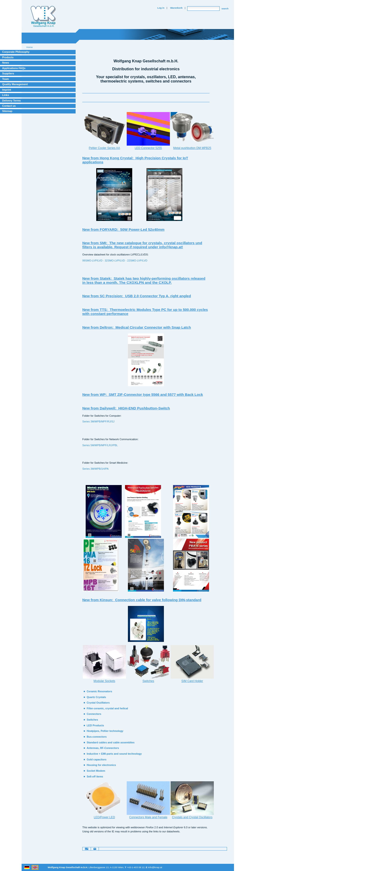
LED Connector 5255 (148, 148)
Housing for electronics (101, 765)
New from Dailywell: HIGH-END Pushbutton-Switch (126, 408)
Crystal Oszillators (98, 702)
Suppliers (8, 73)
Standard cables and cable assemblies (110, 742)
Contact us (9, 105)
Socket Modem (96, 770)
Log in (160, 7)
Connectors (94, 713)
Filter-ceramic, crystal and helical (107, 708)
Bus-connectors (97, 736)
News (5, 62)
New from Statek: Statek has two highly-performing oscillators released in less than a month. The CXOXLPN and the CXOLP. (143, 280)
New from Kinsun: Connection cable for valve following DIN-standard (141, 600)
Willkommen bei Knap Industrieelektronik (43, 16)
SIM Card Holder (192, 681)
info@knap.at (155, 867)
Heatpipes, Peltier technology (105, 730)
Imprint (6, 89)
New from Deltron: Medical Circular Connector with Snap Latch (136, 327)
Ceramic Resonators (99, 691)
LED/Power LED (104, 817)
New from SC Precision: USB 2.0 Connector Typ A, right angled (136, 296)
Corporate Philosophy (16, 51)
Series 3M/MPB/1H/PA (95, 468)
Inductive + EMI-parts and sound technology (114, 753)
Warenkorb (176, 7)
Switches (148, 681)
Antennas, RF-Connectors (103, 748)
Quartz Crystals (96, 697)
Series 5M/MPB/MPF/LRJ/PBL (100, 445)
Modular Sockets (104, 681)
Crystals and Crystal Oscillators (192, 817)
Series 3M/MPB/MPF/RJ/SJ (98, 421)
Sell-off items (95, 776)
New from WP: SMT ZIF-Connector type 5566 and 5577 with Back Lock (142, 394)
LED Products (95, 725)
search (224, 8)
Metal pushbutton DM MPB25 (192, 148)
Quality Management (15, 84)
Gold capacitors (96, 759)
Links (5, 95)
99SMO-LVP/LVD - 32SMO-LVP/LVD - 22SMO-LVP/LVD (114, 260)
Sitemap (7, 111)
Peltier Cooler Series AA (104, 148)
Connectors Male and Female (148, 817)
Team (5, 78)
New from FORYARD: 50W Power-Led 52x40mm (123, 229)
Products (7, 57)
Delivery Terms (11, 100)
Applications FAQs (13, 68)
